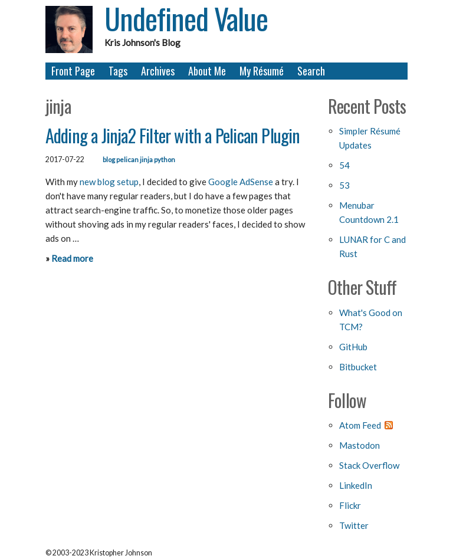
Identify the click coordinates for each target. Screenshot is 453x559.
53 (344, 185)
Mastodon (359, 445)
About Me (207, 70)
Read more (72, 258)
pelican (127, 159)
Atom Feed (360, 425)
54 (344, 165)
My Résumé (261, 70)
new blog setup (109, 181)
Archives (158, 70)
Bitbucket (358, 366)
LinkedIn (355, 485)
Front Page (73, 70)
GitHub (353, 346)
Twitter (354, 525)
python (164, 159)
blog (109, 159)
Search (311, 70)
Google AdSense (240, 181)
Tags (118, 70)
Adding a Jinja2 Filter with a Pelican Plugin (172, 135)
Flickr (350, 505)
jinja (146, 159)
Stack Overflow (369, 465)
